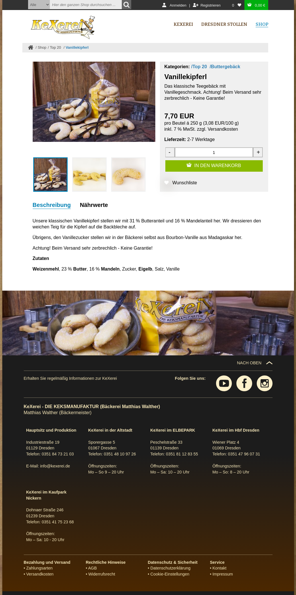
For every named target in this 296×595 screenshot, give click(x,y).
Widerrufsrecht (101, 574)
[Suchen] (126, 4)
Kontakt (220, 568)
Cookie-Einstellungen (169, 574)
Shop (42, 47)
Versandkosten (223, 129)
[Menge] (213, 152)
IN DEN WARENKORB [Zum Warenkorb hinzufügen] (217, 165)
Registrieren (211, 5)
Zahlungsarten (39, 568)
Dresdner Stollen (224, 24)
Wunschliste (184, 182)
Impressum (223, 574)
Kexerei (183, 24)
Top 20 (56, 47)
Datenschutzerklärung (170, 568)
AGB (92, 568)
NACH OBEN (249, 363)
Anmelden (178, 5)
